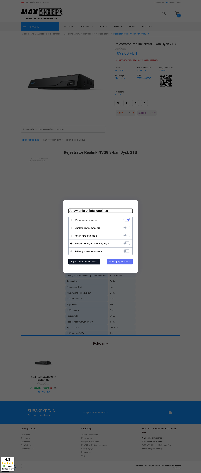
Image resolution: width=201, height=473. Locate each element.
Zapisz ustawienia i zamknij (84, 261)
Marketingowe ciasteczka (87, 228)
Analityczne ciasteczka (86, 235)
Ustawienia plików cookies (88, 211)
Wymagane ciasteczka (86, 220)
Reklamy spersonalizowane (88, 251)
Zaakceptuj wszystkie (119, 261)
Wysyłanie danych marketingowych (92, 243)
